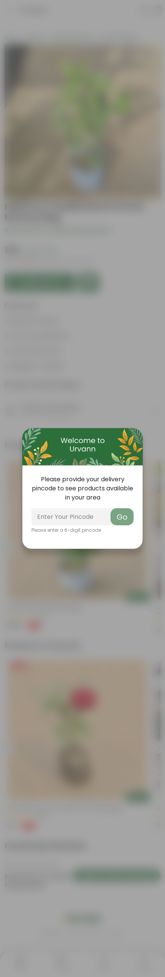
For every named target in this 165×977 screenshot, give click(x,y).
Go (122, 517)
